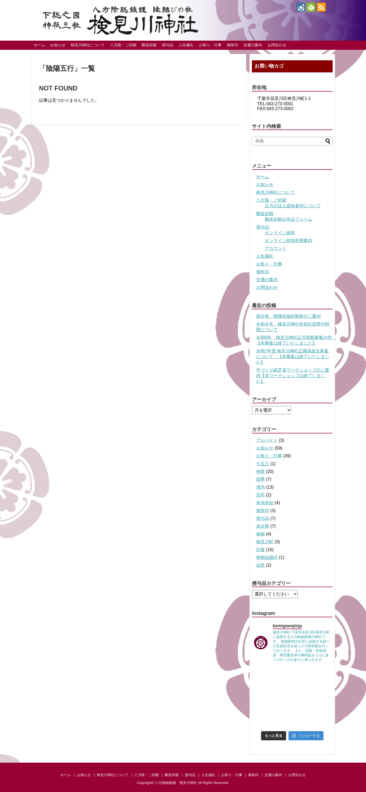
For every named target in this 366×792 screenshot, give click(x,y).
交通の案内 (252, 45)
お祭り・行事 (210, 45)
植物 (260, 534)
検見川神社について (88, 45)
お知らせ (57, 45)
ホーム (39, 45)
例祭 (260, 471)
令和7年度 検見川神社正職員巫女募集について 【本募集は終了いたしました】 (292, 357)
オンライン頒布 (280, 232)
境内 (260, 487)
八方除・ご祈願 (123, 45)
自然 (260, 565)
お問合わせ (277, 45)
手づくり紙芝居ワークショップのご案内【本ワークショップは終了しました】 (292, 376)
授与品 (167, 45)
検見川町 (264, 541)
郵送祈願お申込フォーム (288, 219)
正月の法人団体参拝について (293, 206)
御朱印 (232, 45)
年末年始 (264, 502)
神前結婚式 (267, 557)
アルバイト (267, 440)
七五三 (262, 463)
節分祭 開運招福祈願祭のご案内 (288, 316)
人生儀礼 (185, 45)
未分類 (262, 526)
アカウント (275, 248)
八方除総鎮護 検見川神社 (176, 783)
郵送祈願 (149, 45)
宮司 (260, 495)
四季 (260, 479)
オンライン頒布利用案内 (288, 240)
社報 (260, 549)
